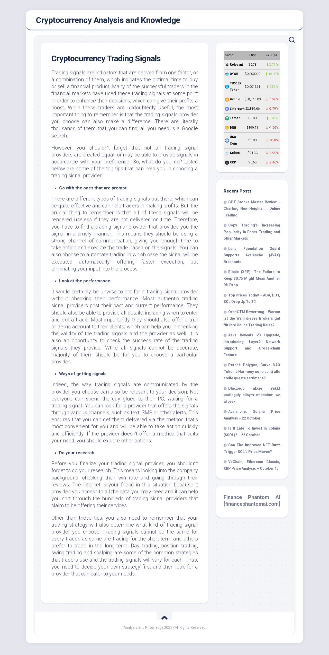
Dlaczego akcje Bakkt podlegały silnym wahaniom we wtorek (252, 396)
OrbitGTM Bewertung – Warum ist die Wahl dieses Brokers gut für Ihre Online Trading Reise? (252, 320)
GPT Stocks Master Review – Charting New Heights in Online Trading (252, 210)
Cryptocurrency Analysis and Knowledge (108, 21)
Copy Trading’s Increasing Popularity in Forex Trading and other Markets (252, 233)
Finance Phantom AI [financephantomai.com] (252, 502)
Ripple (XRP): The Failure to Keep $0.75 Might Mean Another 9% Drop (252, 280)
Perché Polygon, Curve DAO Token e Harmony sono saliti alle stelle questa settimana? (252, 373)
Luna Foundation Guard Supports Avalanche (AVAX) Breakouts (252, 256)
